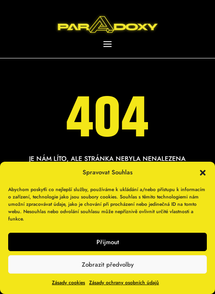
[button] (203, 173)
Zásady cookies (68, 282)
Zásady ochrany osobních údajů (124, 282)
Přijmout (107, 242)
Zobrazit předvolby (108, 264)
